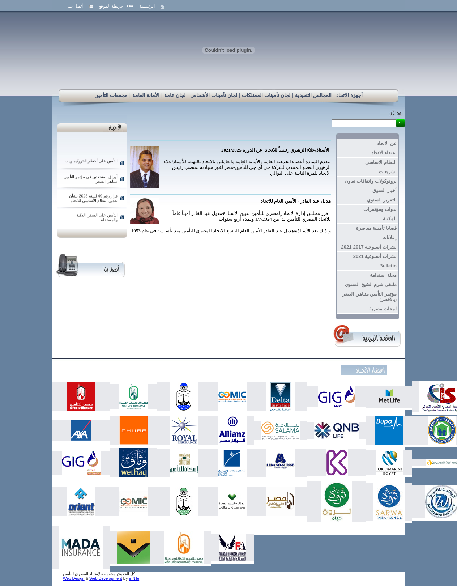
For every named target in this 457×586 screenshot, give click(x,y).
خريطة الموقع (111, 6)
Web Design (74, 578)
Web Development (105, 578)
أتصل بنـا (75, 6)
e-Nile (134, 578)
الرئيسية (147, 6)
